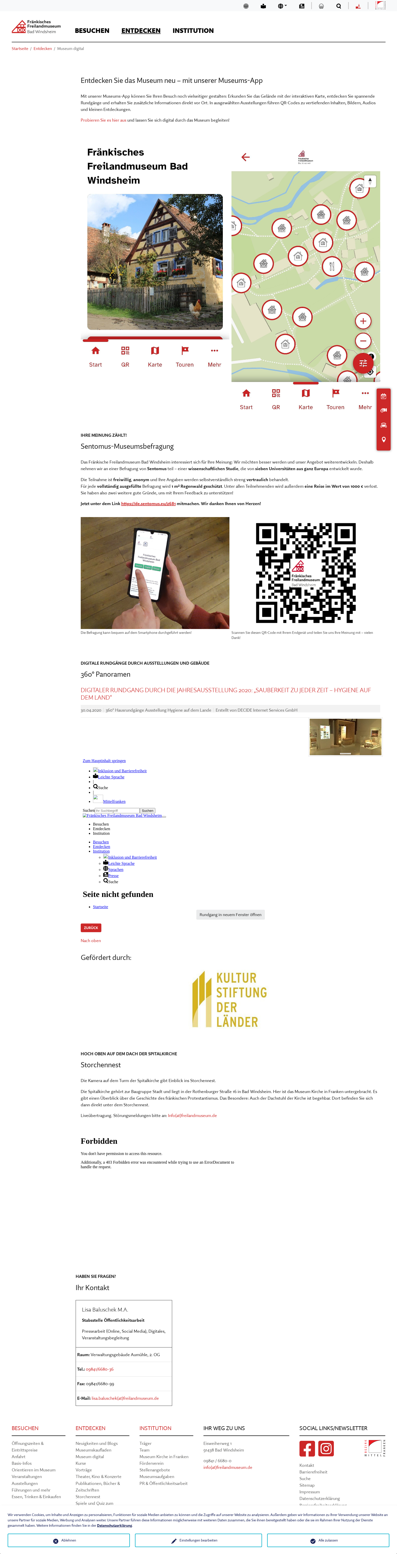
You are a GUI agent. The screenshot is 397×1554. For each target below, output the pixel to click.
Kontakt (306, 1465)
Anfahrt (18, 1456)
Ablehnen (68, 1540)
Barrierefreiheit (313, 1471)
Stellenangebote (155, 1469)
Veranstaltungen (27, 1476)
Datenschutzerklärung (319, 1498)
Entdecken (90, 1428)
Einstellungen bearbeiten (198, 1540)
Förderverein (151, 1463)
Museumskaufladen (93, 1450)
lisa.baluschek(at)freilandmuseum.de (125, 1398)
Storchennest (88, 1496)
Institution (155, 1428)
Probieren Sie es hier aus (103, 120)
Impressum (309, 1491)
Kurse (81, 1463)
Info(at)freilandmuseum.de (192, 1115)
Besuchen (25, 1428)
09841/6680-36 (100, 1369)
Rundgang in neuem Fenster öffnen (231, 914)
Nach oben (91, 940)
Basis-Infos (22, 1463)
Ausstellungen (25, 1483)
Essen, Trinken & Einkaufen (36, 1496)
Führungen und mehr (31, 1490)
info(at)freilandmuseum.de (227, 1467)
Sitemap (307, 1485)
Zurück (91, 928)
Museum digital (90, 1456)
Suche (305, 1478)
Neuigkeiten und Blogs (97, 1443)
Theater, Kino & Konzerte (98, 1476)
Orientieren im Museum (34, 1469)
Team (144, 1450)
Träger (146, 1443)
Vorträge (84, 1469)
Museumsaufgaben (157, 1476)
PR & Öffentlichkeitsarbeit (164, 1483)
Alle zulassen (328, 1540)
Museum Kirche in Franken (164, 1456)
